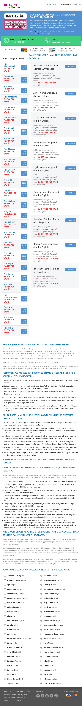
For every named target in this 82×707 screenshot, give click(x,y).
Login (77, 4)
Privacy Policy (23, 696)
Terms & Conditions (11, 696)
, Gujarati (17, 599)
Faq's (63, 4)
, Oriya (12, 617)
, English (15, 577)
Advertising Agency (24, 693)
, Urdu (48, 644)
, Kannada (14, 658)
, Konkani (15, 590)
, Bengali (54, 590)
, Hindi (50, 586)
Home (49, 4)
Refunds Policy (9, 699)
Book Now (71, 67)
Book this (24, 68)
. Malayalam (53, 640)
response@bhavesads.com (62, 42)
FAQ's (19, 702)
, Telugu (15, 595)
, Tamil (51, 604)
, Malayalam (19, 640)
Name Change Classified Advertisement (15, 363)
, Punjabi (11, 586)
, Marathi (13, 635)
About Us (56, 4)
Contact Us (70, 4)
